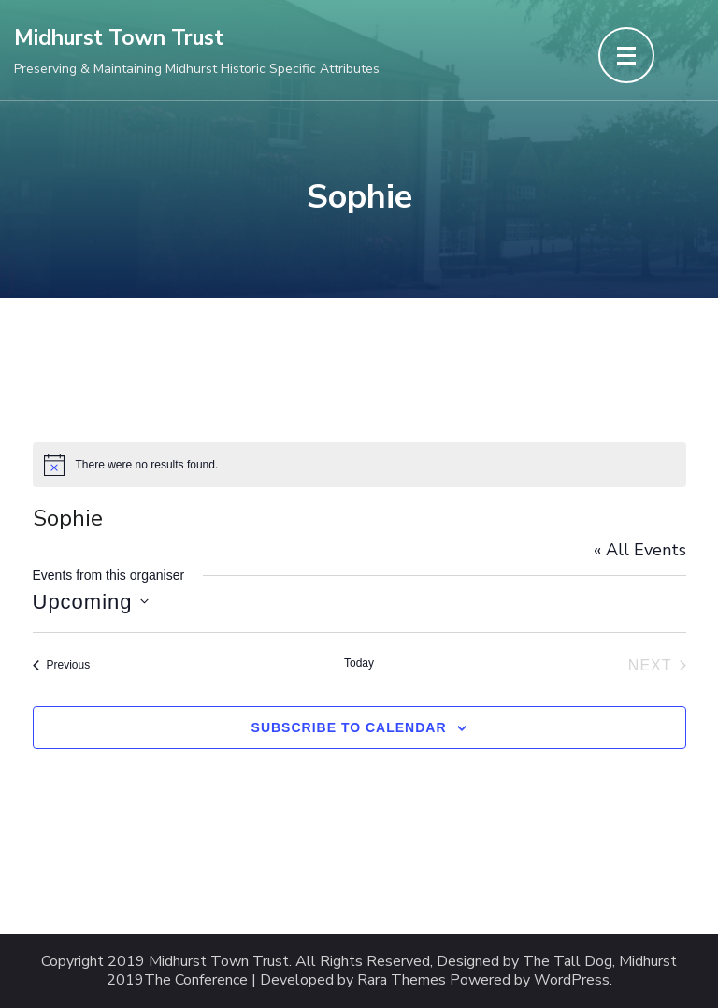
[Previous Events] (62, 665)
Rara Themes (401, 980)
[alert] (359, 464)
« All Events (640, 550)
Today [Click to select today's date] (359, 663)
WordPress (572, 980)
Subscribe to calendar (349, 727)
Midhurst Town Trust (118, 37)
